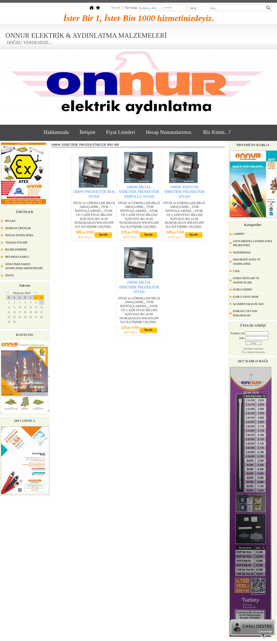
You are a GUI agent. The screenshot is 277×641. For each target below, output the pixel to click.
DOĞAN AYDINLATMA (19, 235)
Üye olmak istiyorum (253, 352)
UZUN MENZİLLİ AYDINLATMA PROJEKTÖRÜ (252, 243)
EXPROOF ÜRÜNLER (18, 228)
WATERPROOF (242, 252)
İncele (103, 234)
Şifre (242, 338)
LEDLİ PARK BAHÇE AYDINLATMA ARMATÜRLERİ (23, 266)
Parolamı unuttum (253, 348)
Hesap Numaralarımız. (169, 132)
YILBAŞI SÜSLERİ (16, 242)
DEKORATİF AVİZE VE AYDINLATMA (246, 261)
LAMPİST (239, 233)
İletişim (87, 132)
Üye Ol (115, 7)
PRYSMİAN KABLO (17, 256)
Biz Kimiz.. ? (216, 132)
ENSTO (9, 275)
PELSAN (10, 220)
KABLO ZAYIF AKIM (245, 296)
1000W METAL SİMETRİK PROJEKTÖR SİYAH (139, 287)
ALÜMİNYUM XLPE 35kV (248, 304)
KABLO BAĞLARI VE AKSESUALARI (246, 280)
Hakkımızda (56, 132)
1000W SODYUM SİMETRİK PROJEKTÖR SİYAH (184, 191)
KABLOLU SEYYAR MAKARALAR (245, 313)
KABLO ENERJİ (242, 289)
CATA (236, 271)
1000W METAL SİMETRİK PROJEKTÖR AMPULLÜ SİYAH (139, 191)
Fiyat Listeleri (120, 132)
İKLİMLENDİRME (16, 249)
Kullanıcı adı (237, 333)
